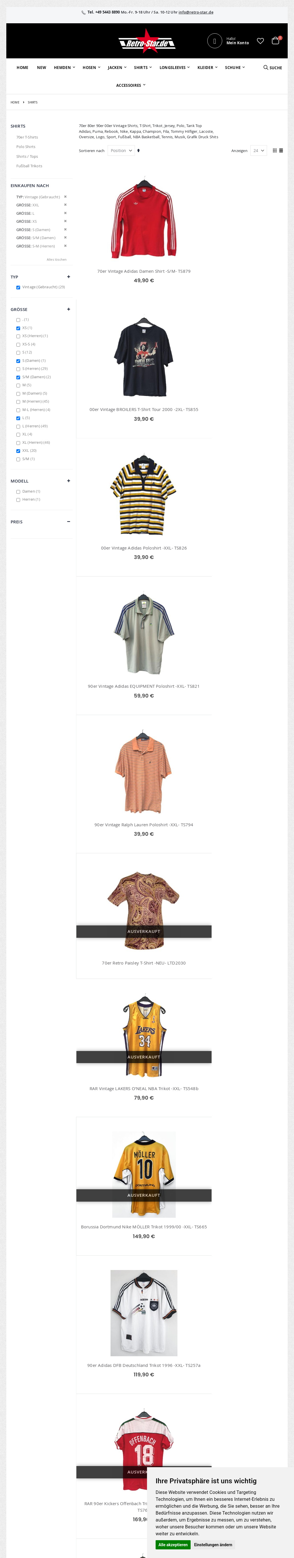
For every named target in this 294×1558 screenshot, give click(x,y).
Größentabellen (207, 1440)
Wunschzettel (116, 1440)
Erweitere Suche (118, 1447)
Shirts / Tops (27, 156)
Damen (32, 491)
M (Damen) (35, 393)
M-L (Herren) (37, 409)
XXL (30, 450)
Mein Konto (114, 1425)
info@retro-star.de (196, 12)
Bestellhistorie (116, 1432)
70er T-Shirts (27, 137)
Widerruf (245, 1440)
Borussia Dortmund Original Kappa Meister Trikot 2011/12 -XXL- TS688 (181, 722)
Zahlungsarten (206, 1460)
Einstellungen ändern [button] (213, 1544)
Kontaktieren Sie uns (211, 1432)
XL (28, 434)
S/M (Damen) (37, 376)
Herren (32, 499)
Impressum (248, 1425)
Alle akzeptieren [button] (173, 1544)
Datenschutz (249, 1447)
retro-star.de (121, 1474)
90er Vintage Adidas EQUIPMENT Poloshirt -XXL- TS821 (111, 422)
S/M (29, 458)
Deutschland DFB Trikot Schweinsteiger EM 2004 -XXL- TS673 (181, 1323)
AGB (241, 1432)
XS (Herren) (35, 335)
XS (28, 327)
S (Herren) (35, 368)
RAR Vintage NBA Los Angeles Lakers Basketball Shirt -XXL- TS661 (251, 1021)
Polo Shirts (25, 146)
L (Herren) (35, 426)
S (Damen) (34, 360)
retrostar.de (120, 1486)
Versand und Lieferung (204, 1450)
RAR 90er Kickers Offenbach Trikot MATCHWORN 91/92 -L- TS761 (111, 725)
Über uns (201, 1425)
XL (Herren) (36, 442)
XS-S (29, 344)
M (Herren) (36, 401)
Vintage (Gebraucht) (44, 286)
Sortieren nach (92, 150)
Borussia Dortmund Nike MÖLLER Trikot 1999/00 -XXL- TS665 (181, 573)
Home (15, 102)
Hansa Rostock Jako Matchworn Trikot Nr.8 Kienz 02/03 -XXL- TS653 (251, 725)
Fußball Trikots (29, 165)
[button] (260, 41)
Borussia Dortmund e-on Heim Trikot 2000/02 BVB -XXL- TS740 (181, 1172)
